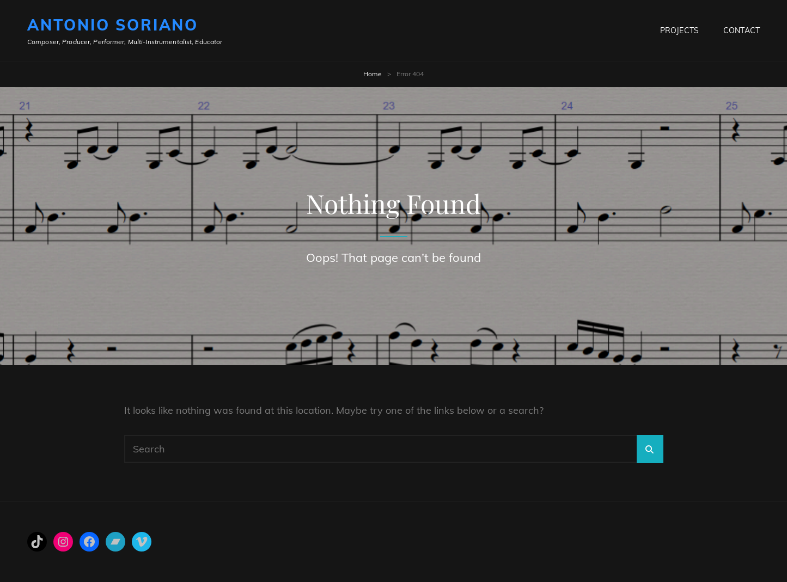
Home (372, 74)
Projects (679, 30)
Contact (741, 30)
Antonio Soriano (112, 24)
